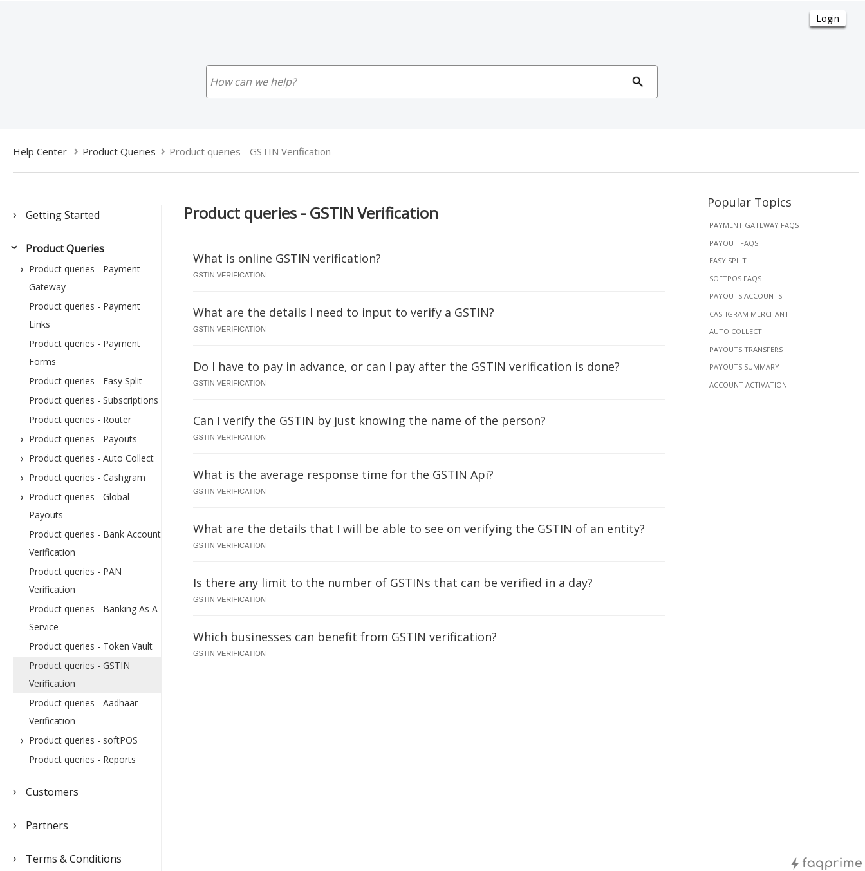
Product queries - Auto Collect (91, 458)
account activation (748, 384)
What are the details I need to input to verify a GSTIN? (343, 312)
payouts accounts (745, 296)
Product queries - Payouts (83, 439)
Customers (52, 792)
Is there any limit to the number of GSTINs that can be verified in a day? (393, 582)
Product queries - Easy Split (85, 381)
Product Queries (65, 248)
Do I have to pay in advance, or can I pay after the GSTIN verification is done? (406, 366)
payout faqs (733, 243)
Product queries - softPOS (83, 740)
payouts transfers (746, 349)
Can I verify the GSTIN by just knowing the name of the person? (369, 420)
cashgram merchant (749, 314)
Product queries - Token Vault (91, 646)
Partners (47, 825)
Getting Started (63, 215)
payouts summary (744, 366)
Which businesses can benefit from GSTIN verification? (345, 636)
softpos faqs (735, 278)
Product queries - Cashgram (87, 477)
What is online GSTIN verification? (287, 258)
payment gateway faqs (754, 225)
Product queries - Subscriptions (93, 400)
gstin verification (229, 275)
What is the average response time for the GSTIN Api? (343, 474)
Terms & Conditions (74, 859)
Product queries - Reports (82, 759)
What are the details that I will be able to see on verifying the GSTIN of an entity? (419, 528)
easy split (728, 260)
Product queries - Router (80, 419)
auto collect (735, 331)
